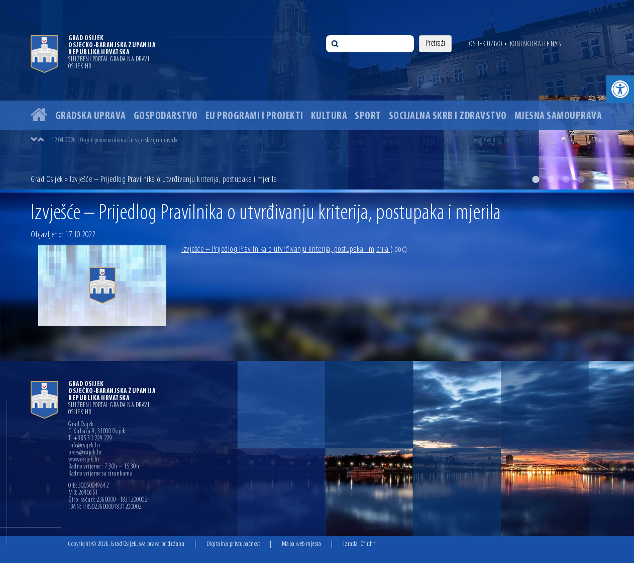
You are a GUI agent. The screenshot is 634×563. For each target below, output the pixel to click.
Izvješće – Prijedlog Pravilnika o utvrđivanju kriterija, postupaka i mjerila (294, 249)
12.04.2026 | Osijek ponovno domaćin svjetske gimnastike (115, 140)
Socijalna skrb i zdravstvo (448, 116)
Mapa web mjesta (302, 544)
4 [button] (581, 179)
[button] (620, 89)
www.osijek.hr (84, 459)
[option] (317, 95)
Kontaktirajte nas (535, 44)
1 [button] (536, 179)
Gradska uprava (90, 116)
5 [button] (596, 179)
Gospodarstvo (166, 116)
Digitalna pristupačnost (233, 544)
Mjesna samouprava (558, 116)
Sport (368, 116)
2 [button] (551, 179)
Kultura (329, 116)
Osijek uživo (485, 44)
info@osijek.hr (84, 445)
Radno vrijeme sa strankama (100, 474)
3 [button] (566, 179)
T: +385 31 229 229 (90, 438)
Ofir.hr (368, 544)
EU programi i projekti (254, 116)
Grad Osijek (48, 179)
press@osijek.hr (85, 452)
